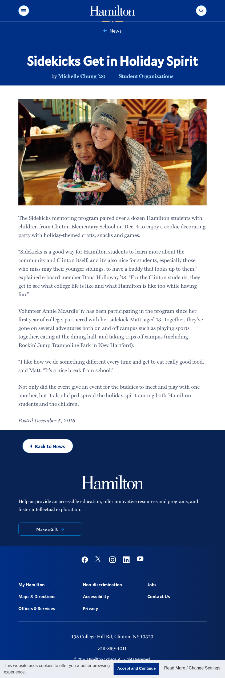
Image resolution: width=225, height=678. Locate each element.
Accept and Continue (136, 668)
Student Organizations (146, 76)
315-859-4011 (112, 648)
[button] (23, 10)
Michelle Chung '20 (82, 76)
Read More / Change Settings (192, 668)
